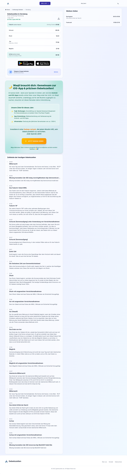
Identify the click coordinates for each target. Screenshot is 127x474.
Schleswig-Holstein (17, 9)
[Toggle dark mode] (118, 3)
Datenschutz (118, 462)
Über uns (104, 462)
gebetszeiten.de (60, 468)
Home (7, 9)
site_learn (83, 3)
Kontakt (111, 462)
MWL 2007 (45, 3)
